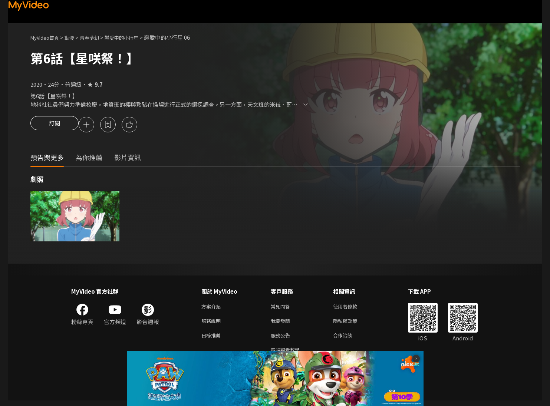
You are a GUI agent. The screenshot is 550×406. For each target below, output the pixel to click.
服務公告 (282, 339)
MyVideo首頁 (47, 37)
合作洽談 (348, 339)
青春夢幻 (97, 37)
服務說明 (212, 323)
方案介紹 (212, 308)
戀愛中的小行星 (133, 37)
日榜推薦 (212, 339)
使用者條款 (351, 308)
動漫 (75, 37)
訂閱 (54, 125)
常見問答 (282, 308)
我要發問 (282, 323)
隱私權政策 (351, 323)
